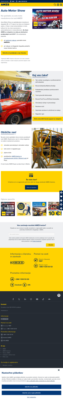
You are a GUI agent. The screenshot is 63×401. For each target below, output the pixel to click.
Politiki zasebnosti (37, 241)
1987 (9, 326)
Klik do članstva (31, 187)
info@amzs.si (4, 310)
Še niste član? (31, 179)
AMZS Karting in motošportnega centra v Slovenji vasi (15, 157)
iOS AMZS (6, 340)
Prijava (50, 245)
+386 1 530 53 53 (12, 329)
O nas (3, 346)
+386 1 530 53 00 (8, 334)
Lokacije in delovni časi (9, 355)
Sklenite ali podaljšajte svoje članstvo (14, 53)
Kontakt (3, 304)
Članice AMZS (6, 353)
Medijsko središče (7, 365)
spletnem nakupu (11, 40)
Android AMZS (7, 337)
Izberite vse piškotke (31, 387)
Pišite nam (5, 357)
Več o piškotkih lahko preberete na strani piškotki (40, 381)
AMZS (4, 349)
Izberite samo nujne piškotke (31, 393)
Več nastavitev (31, 397)
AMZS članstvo (7, 351)
